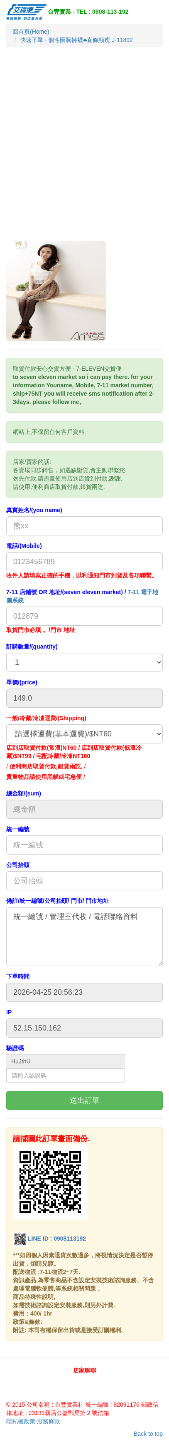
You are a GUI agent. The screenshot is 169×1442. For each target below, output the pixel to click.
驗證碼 (15, 1048)
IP (9, 1012)
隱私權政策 (20, 1421)
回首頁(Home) (30, 31)
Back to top (148, 1433)
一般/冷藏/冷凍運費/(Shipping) (46, 718)
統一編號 (17, 829)
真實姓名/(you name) (34, 510)
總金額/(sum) (23, 793)
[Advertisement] (84, 152)
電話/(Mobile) (24, 546)
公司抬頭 (17, 865)
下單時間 (17, 976)
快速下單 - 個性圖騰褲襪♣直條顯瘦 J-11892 (76, 40)
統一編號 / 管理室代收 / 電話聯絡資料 (84, 936)
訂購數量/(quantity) (32, 646)
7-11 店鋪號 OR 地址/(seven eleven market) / (82, 596)
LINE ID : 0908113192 (49, 1238)
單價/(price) (21, 682)
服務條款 (48, 1421)
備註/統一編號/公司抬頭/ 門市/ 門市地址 (57, 900)
